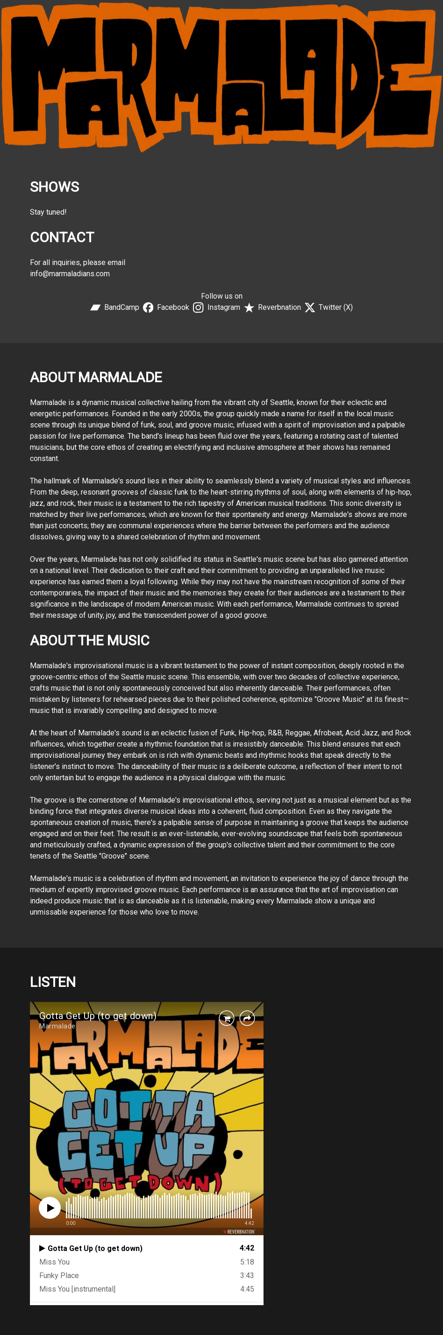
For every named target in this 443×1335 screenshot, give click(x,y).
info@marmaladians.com (70, 273)
